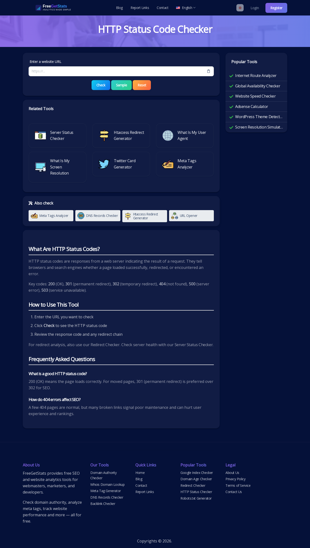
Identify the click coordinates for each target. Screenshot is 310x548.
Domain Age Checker (196, 479)
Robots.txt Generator (196, 498)
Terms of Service (238, 485)
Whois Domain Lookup (107, 484)
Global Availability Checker (257, 86)
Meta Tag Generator (105, 490)
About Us (232, 472)
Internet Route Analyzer (256, 75)
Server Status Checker (194, 344)
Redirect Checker (105, 344)
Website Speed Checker (255, 96)
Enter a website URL (45, 61)
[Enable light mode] (240, 7)
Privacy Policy (235, 479)
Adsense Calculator (251, 106)
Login (254, 8)
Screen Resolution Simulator (259, 127)
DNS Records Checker (106, 497)
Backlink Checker (102, 503)
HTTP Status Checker (196, 491)
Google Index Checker (196, 472)
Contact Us (233, 491)
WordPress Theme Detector (259, 116)
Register (276, 8)
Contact (162, 7)
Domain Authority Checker (103, 475)
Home (140, 472)
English (185, 7)
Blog (119, 7)
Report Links (140, 7)
